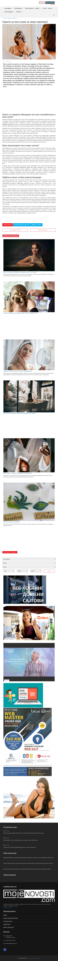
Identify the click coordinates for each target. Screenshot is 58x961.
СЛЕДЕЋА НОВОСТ (43, 230)
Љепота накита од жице (11, 522)
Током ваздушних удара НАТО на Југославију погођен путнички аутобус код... (23, 833)
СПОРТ (45, 8)
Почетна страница (7, 18)
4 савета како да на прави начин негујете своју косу (20, 313)
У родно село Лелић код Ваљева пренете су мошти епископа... (19, 847)
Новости (15, 18)
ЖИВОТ (37, 8)
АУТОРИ (18, 11)
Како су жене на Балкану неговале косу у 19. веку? (20, 272)
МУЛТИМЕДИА (8, 11)
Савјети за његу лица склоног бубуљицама (17, 371)
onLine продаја (6, 924)
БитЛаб (5, 915)
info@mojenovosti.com (11, 943)
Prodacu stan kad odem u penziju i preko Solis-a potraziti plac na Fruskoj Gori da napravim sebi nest (28, 863)
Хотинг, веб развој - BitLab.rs (33, 958)
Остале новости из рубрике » (10, 552)
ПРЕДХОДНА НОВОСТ (15, 230)
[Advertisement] (29, 99)
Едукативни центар (7, 921)
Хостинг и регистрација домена (10, 918)
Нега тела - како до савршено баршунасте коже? (19, 413)
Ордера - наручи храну (8, 927)
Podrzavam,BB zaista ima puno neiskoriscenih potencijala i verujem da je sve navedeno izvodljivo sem (28, 857)
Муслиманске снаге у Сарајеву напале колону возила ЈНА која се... (20, 840)
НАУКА (50, 8)
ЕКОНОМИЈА (18, 8)
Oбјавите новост (7, 907)
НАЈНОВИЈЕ (7, 8)
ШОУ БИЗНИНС (29, 8)
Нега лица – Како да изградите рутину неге (17, 473)
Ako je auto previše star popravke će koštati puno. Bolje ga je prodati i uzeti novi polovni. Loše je (27, 869)
